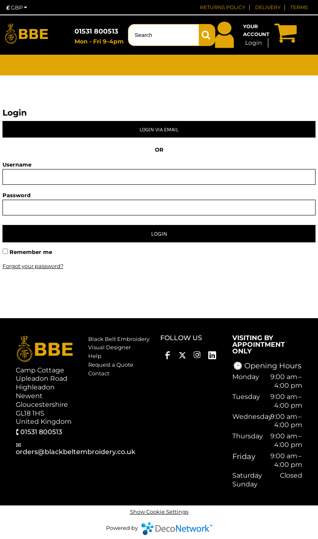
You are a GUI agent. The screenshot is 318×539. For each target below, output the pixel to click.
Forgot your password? (32, 266)
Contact (98, 373)
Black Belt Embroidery (118, 339)
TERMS (299, 7)
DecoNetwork (176, 528)
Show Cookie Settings (159, 511)
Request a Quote (110, 364)
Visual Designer (109, 347)
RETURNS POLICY (223, 7)
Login (253, 42)
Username (16, 164)
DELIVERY (268, 7)
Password (16, 195)
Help (94, 356)
